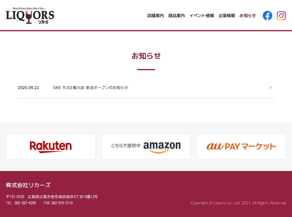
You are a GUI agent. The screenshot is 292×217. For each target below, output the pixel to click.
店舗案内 (155, 16)
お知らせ (247, 16)
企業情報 (226, 16)
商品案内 (176, 16)
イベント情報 (201, 16)
